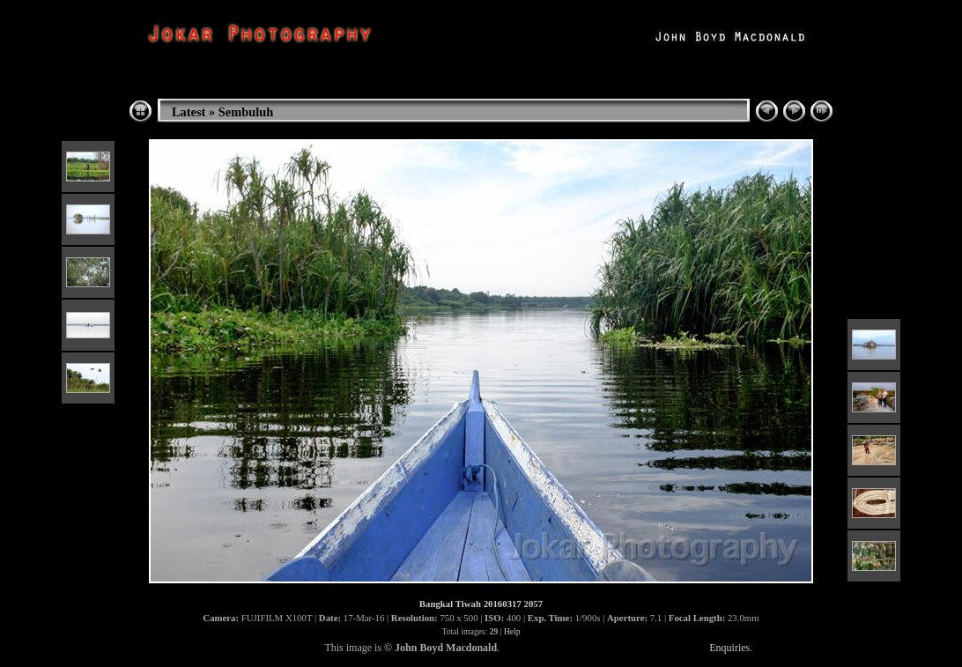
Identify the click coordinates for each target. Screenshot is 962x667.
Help (512, 631)
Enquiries (729, 647)
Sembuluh (245, 112)
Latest (188, 112)
